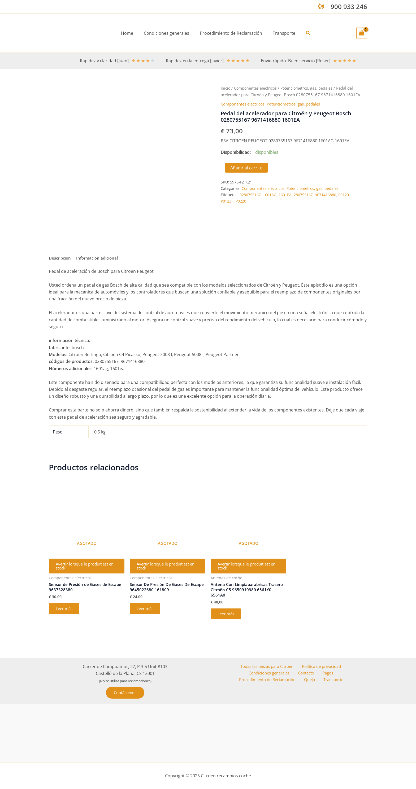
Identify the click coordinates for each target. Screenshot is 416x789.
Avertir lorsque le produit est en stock (86, 568)
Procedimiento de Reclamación (271, 680)
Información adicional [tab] (100, 258)
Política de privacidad (321, 666)
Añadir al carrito (246, 167)
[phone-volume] (321, 6)
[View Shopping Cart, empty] (361, 33)
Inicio (226, 88)
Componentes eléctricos (256, 88)
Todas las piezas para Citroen (266, 666)
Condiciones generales (271, 673)
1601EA (285, 194)
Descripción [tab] (61, 258)
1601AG (269, 194)
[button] (304, 33)
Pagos (327, 673)
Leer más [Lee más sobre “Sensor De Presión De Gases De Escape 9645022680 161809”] (147, 613)
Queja (312, 680)
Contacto (307, 673)
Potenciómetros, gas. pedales (308, 88)
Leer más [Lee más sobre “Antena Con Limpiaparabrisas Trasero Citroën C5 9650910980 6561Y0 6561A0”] (228, 618)
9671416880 (325, 194)
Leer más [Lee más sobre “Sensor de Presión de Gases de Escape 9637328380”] (66, 613)
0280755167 (250, 194)
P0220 (241, 200)
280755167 (303, 194)
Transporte (333, 680)
